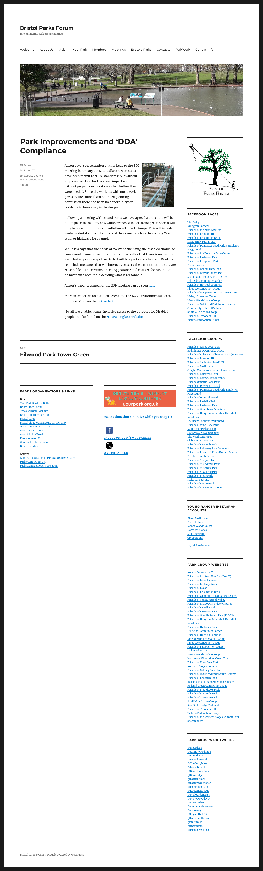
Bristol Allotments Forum (35, 415)
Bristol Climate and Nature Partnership (43, 422)
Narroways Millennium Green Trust (208, 658)
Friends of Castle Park (200, 366)
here (152, 285)
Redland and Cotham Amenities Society (210, 682)
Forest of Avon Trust (32, 438)
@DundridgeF (195, 775)
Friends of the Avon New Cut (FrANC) (209, 576)
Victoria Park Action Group (203, 320)
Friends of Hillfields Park (202, 627)
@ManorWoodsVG (198, 798)
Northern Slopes (197, 530)
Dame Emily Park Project (201, 241)
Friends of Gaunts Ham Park (204, 269)
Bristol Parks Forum (47, 28)
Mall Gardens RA (197, 650)
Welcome (27, 49)
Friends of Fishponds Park (203, 261)
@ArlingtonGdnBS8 (199, 751)
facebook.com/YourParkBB (127, 437)
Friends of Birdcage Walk (202, 584)
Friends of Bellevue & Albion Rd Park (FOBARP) (215, 354)
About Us (47, 49)
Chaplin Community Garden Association (211, 370)
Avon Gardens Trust (32, 430)
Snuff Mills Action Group (202, 312)
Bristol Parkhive (29, 446)
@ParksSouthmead (198, 818)
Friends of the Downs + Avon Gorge (208, 253)
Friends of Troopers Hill (201, 316)
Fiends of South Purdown (202, 456)
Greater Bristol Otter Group (36, 426)
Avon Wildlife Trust (31, 434)
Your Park (80, 49)
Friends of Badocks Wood (202, 580)
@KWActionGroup (198, 790)
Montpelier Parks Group (201, 428)
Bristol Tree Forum (31, 407)
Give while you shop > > (155, 417)
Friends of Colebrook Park (202, 374)
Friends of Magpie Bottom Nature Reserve (212, 292)
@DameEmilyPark (198, 771)
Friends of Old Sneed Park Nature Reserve (211, 304)
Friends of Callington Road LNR (205, 362)
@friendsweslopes (198, 830)
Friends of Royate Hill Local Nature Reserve (212, 452)
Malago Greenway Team (201, 296)
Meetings (119, 49)
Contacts (163, 49)
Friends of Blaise (197, 588)
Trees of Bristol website (34, 411)
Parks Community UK (32, 461)
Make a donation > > (119, 417)
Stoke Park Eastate (198, 479)
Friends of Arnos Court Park (203, 346)
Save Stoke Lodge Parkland (203, 705)
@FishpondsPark (197, 787)
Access (24, 184)
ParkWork (182, 49)
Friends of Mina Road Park (203, 425)
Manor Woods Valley (199, 526)
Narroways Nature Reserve (203, 432)
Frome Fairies (195, 265)
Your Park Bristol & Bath (34, 403)
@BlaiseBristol (196, 767)
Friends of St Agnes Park (201, 460)
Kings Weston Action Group (203, 288)
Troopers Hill (195, 537)
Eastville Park (195, 522)
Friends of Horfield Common (204, 284)
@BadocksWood (197, 759)
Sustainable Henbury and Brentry (207, 277)
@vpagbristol (195, 826)
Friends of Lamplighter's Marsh (206, 646)
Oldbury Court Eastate (200, 440)
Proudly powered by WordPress (65, 854)
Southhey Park (196, 533)
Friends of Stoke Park (200, 475)
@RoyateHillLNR (197, 814)
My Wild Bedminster (199, 545)
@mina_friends (197, 802)
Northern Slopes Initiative (202, 666)
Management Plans (32, 179)
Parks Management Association (39, 465)
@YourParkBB (116, 452)
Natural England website (125, 317)
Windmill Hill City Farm (34, 442)
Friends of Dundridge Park (203, 397)
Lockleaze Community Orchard (205, 421)
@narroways (195, 810)
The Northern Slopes (199, 436)
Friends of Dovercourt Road (203, 385)
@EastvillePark (196, 779)
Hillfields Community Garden (204, 280)
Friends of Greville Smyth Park (205, 273)
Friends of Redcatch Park (202, 444)
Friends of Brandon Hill (201, 234)
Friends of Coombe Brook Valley (206, 378)
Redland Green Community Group (207, 685)
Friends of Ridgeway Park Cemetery (208, 448)
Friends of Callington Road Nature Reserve (212, 595)
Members (99, 49)
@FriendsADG (195, 755)
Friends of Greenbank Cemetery (206, 409)
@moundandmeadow (200, 806)
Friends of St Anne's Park (202, 468)
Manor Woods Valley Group (203, 300)
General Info (204, 49)
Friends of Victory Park (200, 483)
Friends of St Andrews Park (203, 464)
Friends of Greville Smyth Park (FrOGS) (210, 615)
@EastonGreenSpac (199, 783)
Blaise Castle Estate (198, 518)
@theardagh (194, 747)
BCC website (106, 301)
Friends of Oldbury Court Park (204, 670)
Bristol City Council (31, 175)
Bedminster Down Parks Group (205, 350)
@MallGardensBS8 (198, 794)
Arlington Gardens (198, 226)
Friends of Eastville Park (201, 401)
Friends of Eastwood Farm (202, 257)
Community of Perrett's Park (204, 308)
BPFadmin (26, 165)
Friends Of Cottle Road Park (203, 382)
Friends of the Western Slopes (205, 487)
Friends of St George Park (202, 471)
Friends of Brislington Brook (204, 237)
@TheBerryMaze (197, 763)
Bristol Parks (27, 418)
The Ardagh (194, 222)
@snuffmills (194, 822)
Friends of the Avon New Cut (204, 230)
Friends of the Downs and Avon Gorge (209, 603)
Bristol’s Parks (141, 49)
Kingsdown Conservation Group (206, 638)
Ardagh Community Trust (202, 572)
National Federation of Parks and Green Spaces (47, 458)
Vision (63, 49)
